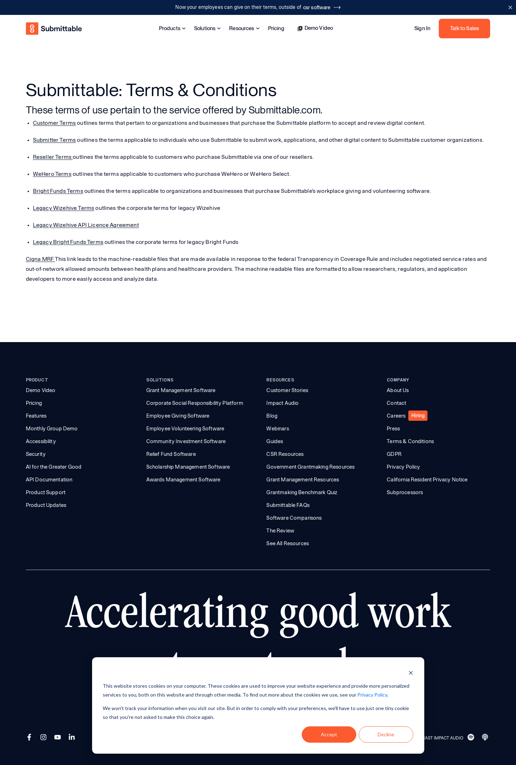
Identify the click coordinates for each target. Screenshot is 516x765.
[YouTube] (58, 738)
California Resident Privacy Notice (427, 479)
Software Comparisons (294, 517)
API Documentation (49, 479)
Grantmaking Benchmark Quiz (301, 492)
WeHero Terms (52, 174)
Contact (396, 403)
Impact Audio (282, 403)
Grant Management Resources (302, 479)
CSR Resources (285, 454)
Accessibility (41, 441)
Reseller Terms (53, 157)
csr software (322, 7)
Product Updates (46, 505)
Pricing (276, 28)
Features (36, 415)
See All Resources (287, 543)
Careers (396, 415)
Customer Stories (287, 390)
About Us (398, 390)
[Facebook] (30, 738)
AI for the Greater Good (53, 466)
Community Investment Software (186, 441)
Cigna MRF (40, 259)
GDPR (394, 454)
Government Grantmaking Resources (310, 466)
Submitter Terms (54, 140)
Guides (274, 441)
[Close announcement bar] (510, 7)
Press (393, 428)
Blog (271, 415)
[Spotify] (471, 738)
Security (36, 454)
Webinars (277, 428)
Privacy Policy (403, 466)
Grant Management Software (181, 390)
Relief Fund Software (171, 454)
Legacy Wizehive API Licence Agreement (86, 225)
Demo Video (315, 28)
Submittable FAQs (287, 505)
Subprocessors (405, 492)
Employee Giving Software (178, 415)
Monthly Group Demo (52, 428)
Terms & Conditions (410, 441)
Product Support (46, 492)
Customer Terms (54, 123)
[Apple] (486, 738)
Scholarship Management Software (188, 466)
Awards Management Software (183, 479)
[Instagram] (44, 738)
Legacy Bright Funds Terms (68, 242)
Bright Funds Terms (58, 191)
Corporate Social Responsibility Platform (194, 403)
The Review (280, 530)
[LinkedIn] (72, 738)
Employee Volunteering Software (185, 428)
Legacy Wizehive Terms (63, 208)
